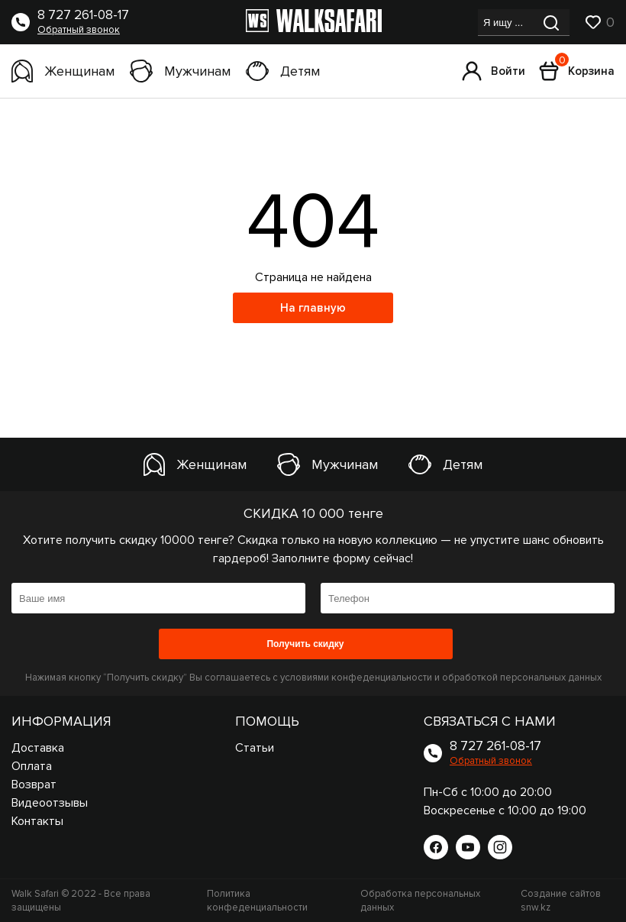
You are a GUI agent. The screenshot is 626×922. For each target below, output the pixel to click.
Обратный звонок (78, 30)
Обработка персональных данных (420, 901)
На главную (313, 308)
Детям (283, 71)
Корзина (577, 71)
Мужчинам (180, 71)
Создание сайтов (561, 901)
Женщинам (63, 71)
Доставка (37, 747)
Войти (493, 71)
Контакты (37, 821)
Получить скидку (305, 644)
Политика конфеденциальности (257, 901)
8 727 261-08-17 (83, 15)
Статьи (254, 747)
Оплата (31, 766)
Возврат (33, 784)
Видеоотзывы (49, 802)
